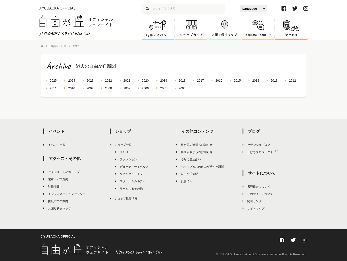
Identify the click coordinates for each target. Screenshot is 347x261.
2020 (143, 80)
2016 (217, 80)
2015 (235, 80)
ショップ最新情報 (123, 198)
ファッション (126, 159)
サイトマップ (253, 208)
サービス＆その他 (129, 188)
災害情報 (184, 181)
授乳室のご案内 (55, 201)
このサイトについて (258, 193)
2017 (198, 80)
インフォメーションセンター (64, 193)
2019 (161, 80)
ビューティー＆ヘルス (131, 166)
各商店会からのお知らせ (194, 152)
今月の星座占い (188, 159)
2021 (125, 80)
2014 (254, 80)
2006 (143, 88)
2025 (51, 80)
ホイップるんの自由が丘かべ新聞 (200, 166)
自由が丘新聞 (58, 46)
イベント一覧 (54, 144)
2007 (125, 88)
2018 (180, 80)
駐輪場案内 (52, 186)
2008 (106, 88)
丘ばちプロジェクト (262, 152)
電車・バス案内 (55, 179)
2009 (88, 88)
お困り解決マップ (57, 208)
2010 (69, 88)
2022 (106, 80)
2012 (290, 80)
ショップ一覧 (121, 144)
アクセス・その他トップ (61, 172)
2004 (180, 88)
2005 (161, 88)
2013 (272, 80)
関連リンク (252, 201)
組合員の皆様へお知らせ (194, 144)
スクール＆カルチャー (131, 181)
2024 (69, 80)
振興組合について (256, 186)
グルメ (121, 152)
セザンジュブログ (256, 144)
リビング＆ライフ (129, 174)
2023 (88, 80)
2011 (51, 88)
